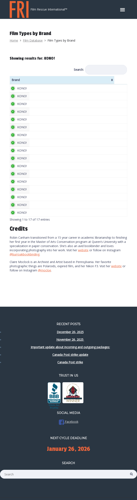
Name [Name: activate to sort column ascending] (35, 82)
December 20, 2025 (70, 332)
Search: (100, 70)
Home (14, 40)
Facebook (68, 422)
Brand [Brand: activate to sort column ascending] (16, 82)
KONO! (21, 92)
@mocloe (44, 287)
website (83, 267)
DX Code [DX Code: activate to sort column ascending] (101, 82)
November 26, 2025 (70, 340)
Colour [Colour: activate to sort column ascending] (116, 82)
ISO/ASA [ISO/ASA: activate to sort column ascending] (65, 82)
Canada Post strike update (70, 355)
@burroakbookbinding (25, 271)
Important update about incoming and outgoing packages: (70, 347)
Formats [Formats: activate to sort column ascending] (84, 82)
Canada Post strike (70, 362)
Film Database (33, 40)
